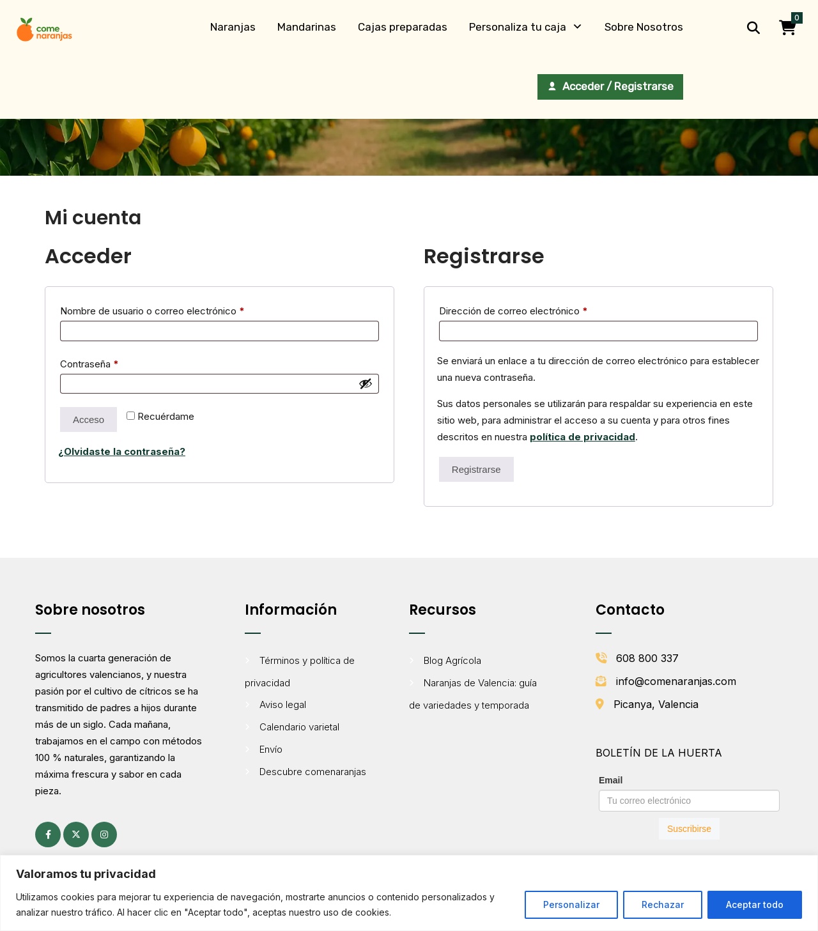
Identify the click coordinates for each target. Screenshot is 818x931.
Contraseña (113, 362)
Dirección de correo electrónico (537, 309)
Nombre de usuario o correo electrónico (175, 309)
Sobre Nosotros (644, 26)
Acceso (88, 419)
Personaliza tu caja (517, 26)
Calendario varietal (299, 727)
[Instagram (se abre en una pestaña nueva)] (104, 834)
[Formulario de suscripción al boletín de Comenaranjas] (689, 805)
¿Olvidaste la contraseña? (121, 451)
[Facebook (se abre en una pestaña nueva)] (48, 834)
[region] (409, 893)
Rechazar (663, 904)
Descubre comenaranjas (312, 772)
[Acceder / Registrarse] (610, 87)
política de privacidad (582, 437)
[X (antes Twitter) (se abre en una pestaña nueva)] (76, 834)
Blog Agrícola (452, 660)
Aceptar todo (754, 904)
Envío (270, 749)
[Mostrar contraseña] (366, 383)
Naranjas (233, 26)
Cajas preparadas (402, 26)
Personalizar (571, 904)
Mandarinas (306, 26)
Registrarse (476, 469)
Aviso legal (282, 704)
